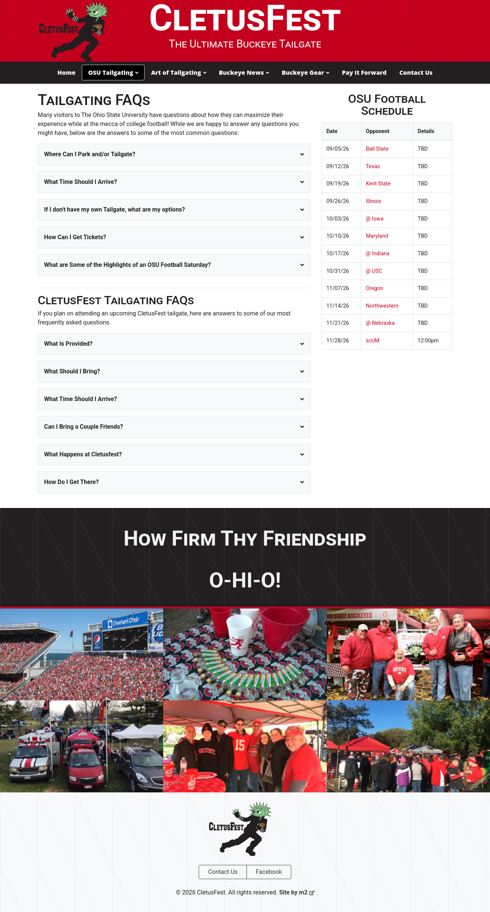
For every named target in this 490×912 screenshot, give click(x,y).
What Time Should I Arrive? (80, 181)
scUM (372, 340)
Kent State (378, 184)
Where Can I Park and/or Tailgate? (89, 153)
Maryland (377, 236)
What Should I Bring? (72, 371)
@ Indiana (378, 253)
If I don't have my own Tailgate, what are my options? (114, 209)
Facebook (269, 871)
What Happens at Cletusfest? (83, 453)
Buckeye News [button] (244, 72)
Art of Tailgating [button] (178, 72)
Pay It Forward (364, 72)
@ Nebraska (380, 323)
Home (66, 72)
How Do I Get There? (71, 481)
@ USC (374, 271)
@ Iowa (374, 218)
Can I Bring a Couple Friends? (83, 426)
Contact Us (415, 72)
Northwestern (382, 305)
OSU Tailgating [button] (113, 72)
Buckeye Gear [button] (305, 72)
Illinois (373, 201)
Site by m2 (296, 892)
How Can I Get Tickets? (75, 236)
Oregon (374, 288)
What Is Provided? (68, 343)
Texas (373, 166)
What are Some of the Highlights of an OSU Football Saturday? (127, 264)
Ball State (377, 149)
